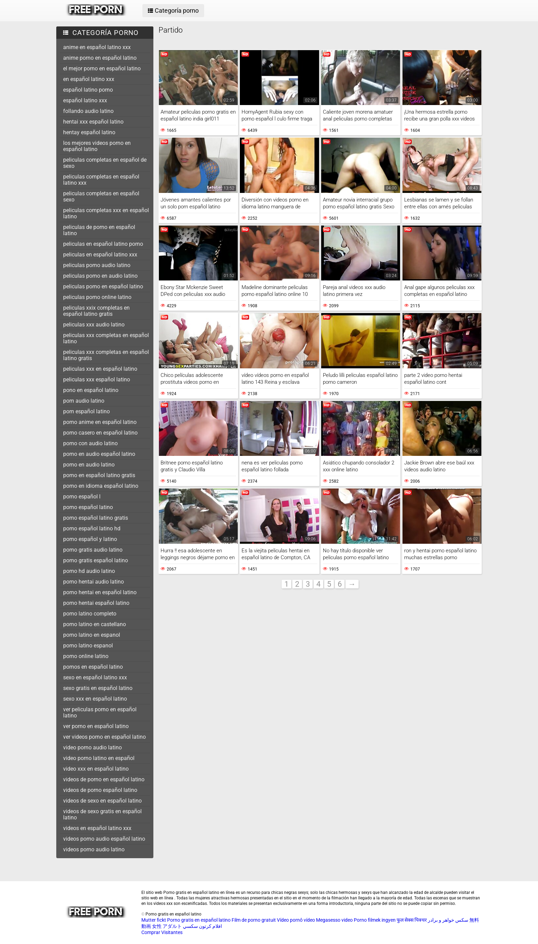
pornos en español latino (93, 667)
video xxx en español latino (96, 768)
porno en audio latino (89, 464)
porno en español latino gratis (99, 475)
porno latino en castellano (94, 624)
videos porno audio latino (94, 849)
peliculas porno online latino (97, 297)
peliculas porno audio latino (96, 265)
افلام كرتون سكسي (202, 926)
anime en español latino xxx (97, 47)
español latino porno (88, 90)
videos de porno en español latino (103, 779)
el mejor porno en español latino (102, 68)
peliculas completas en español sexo (101, 196)
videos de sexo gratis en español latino (102, 814)
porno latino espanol (88, 645)
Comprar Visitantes (162, 932)
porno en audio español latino (99, 454)
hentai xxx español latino (93, 121)
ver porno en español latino (96, 726)
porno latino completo (89, 613)
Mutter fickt (153, 920)
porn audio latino (83, 401)
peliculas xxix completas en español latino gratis (96, 310)
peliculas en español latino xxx (100, 254)
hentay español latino (89, 132)
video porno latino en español (98, 758)
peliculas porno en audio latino (100, 276)
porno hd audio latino (89, 571)
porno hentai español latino (96, 603)
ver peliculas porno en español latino (100, 712)
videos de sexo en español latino (102, 800)
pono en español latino (90, 390)
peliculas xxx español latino (96, 379)
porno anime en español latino (100, 422)
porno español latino (88, 507)
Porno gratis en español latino (199, 920)
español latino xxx (85, 100)
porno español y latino (90, 539)
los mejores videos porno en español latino (97, 146)
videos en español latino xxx (97, 828)
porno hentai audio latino (93, 581)
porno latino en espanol (91, 635)
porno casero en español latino (100, 432)
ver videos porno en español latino (104, 737)
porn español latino (86, 411)
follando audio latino (88, 111)
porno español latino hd (91, 528)
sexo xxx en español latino (95, 698)
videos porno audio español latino (104, 839)
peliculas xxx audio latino (94, 324)
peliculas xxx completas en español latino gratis (106, 355)
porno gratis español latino (95, 560)
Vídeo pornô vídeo (296, 920)
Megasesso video (334, 920)
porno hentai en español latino (100, 592)
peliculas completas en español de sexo (105, 163)
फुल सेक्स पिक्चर (412, 920)
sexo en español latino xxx (95, 677)
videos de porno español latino (100, 790)
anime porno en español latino (100, 58)
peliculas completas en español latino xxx (101, 179)
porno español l (82, 496)
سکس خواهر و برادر (448, 920)
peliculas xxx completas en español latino (106, 338)
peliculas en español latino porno (103, 244)
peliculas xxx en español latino (100, 369)
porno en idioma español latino (100, 486)
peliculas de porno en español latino (99, 230)
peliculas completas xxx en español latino (106, 213)
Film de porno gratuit (254, 920)
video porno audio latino (92, 747)
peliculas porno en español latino (103, 286)
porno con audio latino (90, 443)
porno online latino (85, 656)
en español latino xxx (88, 79)
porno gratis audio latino (92, 549)
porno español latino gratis (95, 518)
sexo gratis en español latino (97, 688)
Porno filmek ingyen (375, 920)
